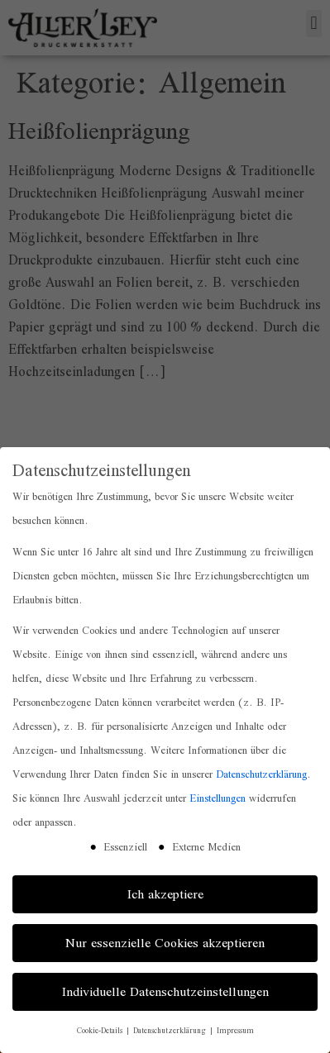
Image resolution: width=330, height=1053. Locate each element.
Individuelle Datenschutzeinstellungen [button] (165, 991)
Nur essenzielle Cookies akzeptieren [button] (165, 942)
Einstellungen (217, 798)
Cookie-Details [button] (101, 1030)
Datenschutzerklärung (261, 774)
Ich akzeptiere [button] (165, 893)
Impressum (235, 1030)
